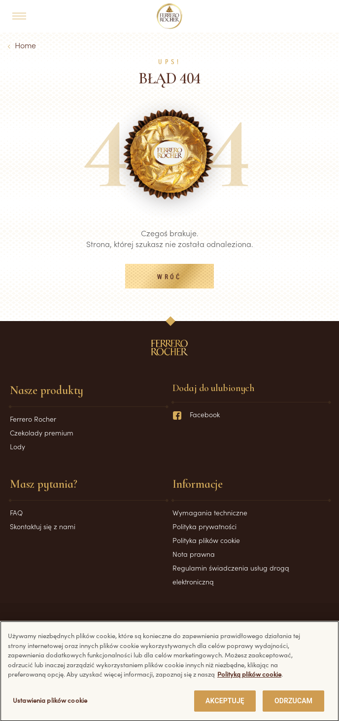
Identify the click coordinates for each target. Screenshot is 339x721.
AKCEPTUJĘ (224, 706)
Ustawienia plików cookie (50, 705)
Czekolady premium (41, 432)
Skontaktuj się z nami (42, 526)
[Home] (170, 16)
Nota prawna (193, 554)
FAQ (16, 512)
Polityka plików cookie (206, 540)
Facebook (196, 414)
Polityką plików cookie (249, 679)
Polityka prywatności (204, 526)
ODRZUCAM (293, 706)
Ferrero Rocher (33, 419)
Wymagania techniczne (209, 512)
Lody (17, 446)
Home (25, 44)
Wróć (169, 277)
